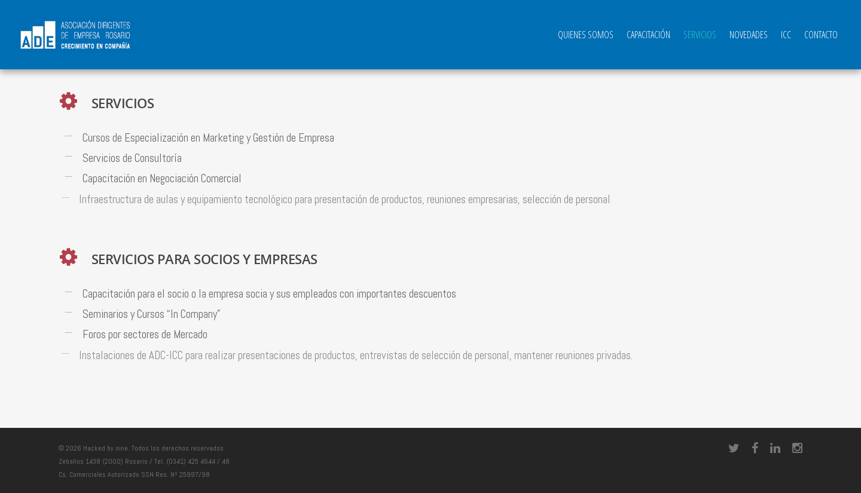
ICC (786, 34)
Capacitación (648, 34)
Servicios (699, 34)
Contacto (821, 34)
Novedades (748, 34)
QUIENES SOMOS (585, 34)
